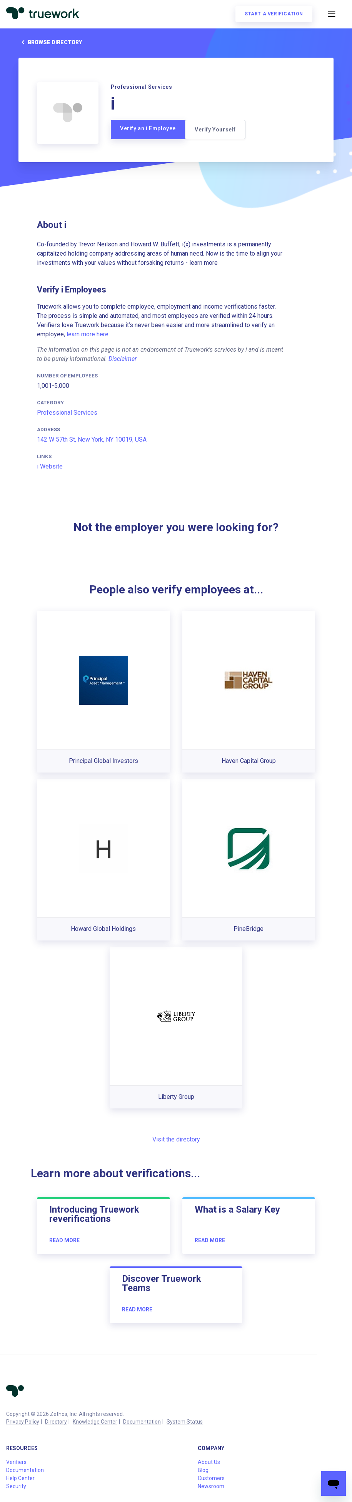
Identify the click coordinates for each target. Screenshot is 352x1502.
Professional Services (67, 412)
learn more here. (88, 334)
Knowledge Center (95, 1422)
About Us (209, 1462)
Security (16, 1486)
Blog (203, 1470)
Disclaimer (122, 358)
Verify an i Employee (148, 128)
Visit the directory (176, 1139)
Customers (211, 1478)
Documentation (142, 1422)
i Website (50, 466)
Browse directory (50, 42)
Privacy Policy (22, 1422)
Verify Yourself (215, 129)
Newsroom (211, 1486)
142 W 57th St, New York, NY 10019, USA (92, 439)
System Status (185, 1422)
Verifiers (16, 1462)
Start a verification (274, 14)
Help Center (20, 1478)
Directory (56, 1422)
